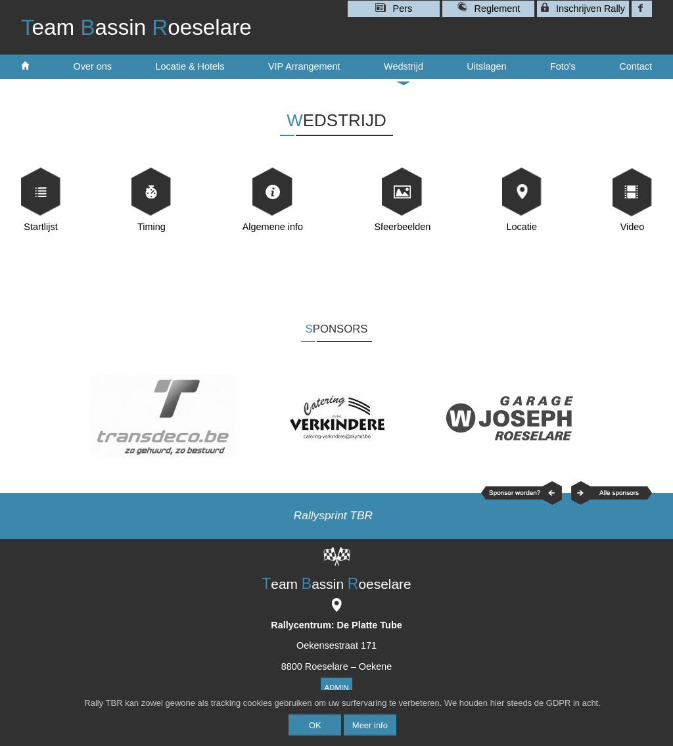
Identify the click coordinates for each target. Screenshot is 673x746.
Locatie (521, 226)
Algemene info (273, 226)
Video (632, 226)
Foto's (563, 66)
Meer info (370, 725)
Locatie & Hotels (189, 66)
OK (315, 725)
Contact (635, 66)
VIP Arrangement (304, 66)
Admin (336, 687)
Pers (394, 8)
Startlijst (40, 226)
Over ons (92, 66)
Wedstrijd (403, 70)
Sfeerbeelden (402, 226)
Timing (151, 226)
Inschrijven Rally (583, 8)
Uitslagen (486, 66)
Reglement (489, 7)
